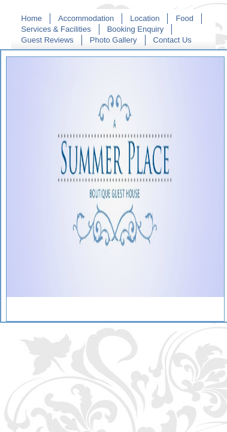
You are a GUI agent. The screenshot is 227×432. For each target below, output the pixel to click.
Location (144, 18)
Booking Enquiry (135, 29)
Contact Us (172, 39)
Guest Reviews (47, 39)
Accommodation (86, 18)
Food (184, 18)
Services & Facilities (55, 29)
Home (31, 18)
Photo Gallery (113, 39)
